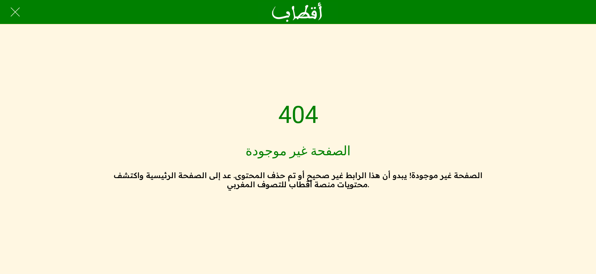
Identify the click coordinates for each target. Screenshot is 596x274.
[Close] (15, 12)
